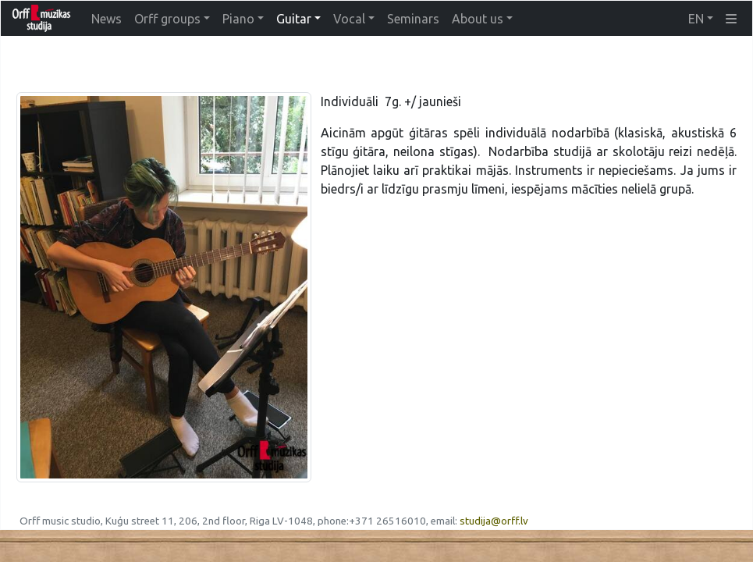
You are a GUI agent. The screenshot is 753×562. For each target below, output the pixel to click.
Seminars (413, 19)
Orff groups (167, 19)
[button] (731, 18)
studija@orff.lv (494, 521)
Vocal (349, 19)
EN (696, 19)
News (106, 19)
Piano (238, 19)
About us (477, 19)
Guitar (293, 19)
